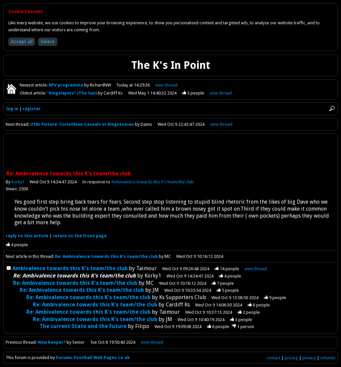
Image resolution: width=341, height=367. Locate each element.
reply (27, 235)
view (167, 85)
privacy (309, 357)
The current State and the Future (83, 326)
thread (255, 268)
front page (80, 235)
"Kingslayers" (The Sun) (72, 93)
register (32, 108)
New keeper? (52, 342)
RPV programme (66, 85)
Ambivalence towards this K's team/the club (152, 181)
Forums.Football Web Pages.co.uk (93, 357)
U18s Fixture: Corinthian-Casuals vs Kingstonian (82, 124)
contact (273, 357)
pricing (291, 357)
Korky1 (17, 181)
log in (12, 108)
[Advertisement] (170, 153)
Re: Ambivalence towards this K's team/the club (106, 256)
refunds (327, 357)
